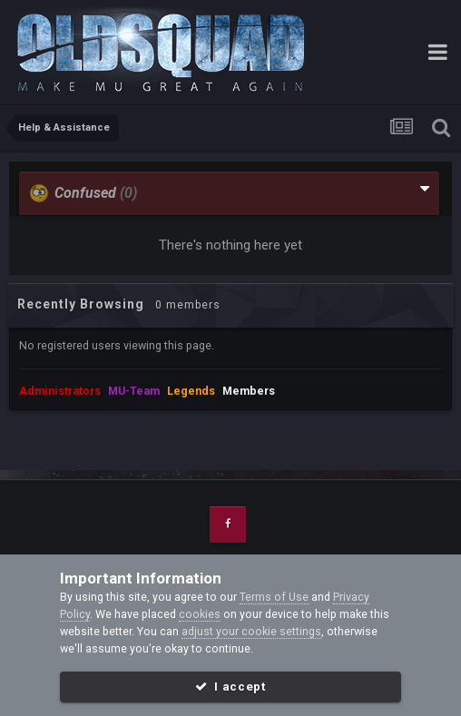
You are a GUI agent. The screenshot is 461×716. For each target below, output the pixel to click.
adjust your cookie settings (251, 631)
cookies (200, 614)
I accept (230, 686)
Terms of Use (274, 596)
